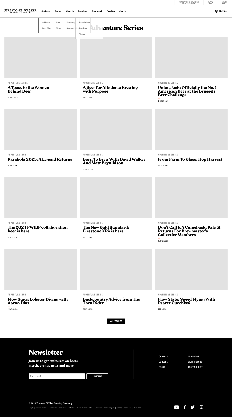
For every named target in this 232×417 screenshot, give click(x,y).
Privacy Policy (41, 408)
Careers (163, 361)
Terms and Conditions (57, 408)
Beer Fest (111, 11)
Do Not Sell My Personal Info (80, 408)
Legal (31, 408)
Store (162, 367)
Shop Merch (97, 11)
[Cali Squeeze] (224, 2)
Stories (58, 11)
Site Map (137, 408)
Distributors (195, 361)
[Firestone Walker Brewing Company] (189, 2)
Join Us (122, 11)
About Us (70, 11)
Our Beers (45, 11)
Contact (163, 356)
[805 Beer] (210, 2)
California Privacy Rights (104, 408)
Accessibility (195, 367)
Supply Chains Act (124, 408)
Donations (193, 356)
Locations (82, 11)
